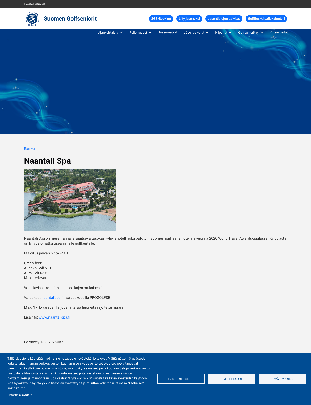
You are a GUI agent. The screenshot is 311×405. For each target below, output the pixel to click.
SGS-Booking (161, 19)
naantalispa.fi (52, 297)
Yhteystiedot (279, 32)
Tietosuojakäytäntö (19, 394)
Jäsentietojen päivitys (224, 19)
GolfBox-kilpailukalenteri (266, 19)
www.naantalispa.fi (54, 317)
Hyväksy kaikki (282, 379)
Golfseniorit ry (248, 33)
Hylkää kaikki (231, 379)
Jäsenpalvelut (194, 33)
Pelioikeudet (138, 33)
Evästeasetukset (34, 4)
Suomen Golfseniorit (70, 18)
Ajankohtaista (108, 33)
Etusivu (29, 149)
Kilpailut (221, 33)
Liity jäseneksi (189, 19)
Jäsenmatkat (167, 32)
